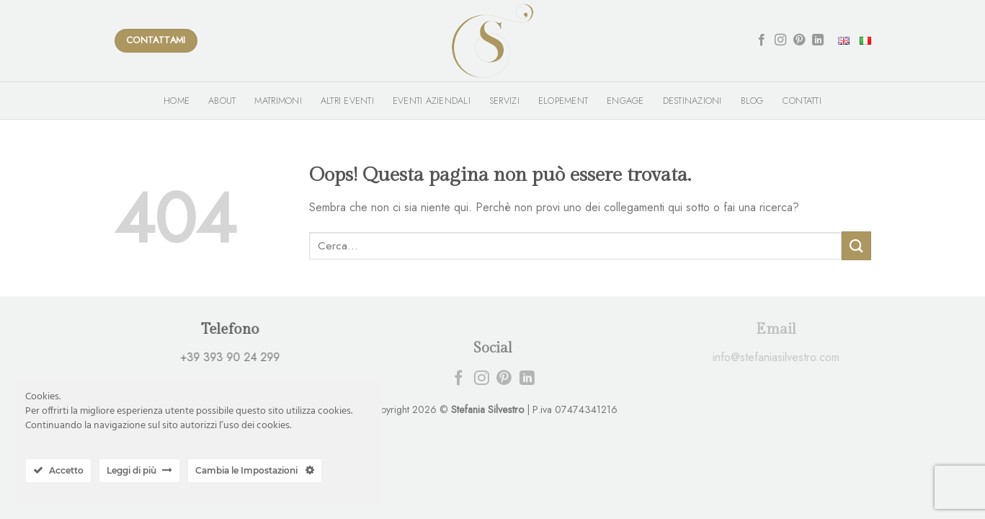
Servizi (504, 100)
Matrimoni (277, 100)
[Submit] (856, 245)
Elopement (563, 100)
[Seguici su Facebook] (761, 40)
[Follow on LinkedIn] (818, 40)
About (222, 100)
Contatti (802, 100)
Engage (625, 100)
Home (177, 100)
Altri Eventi (347, 100)
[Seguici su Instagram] (780, 40)
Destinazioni (692, 100)
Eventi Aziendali (432, 100)
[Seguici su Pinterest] (799, 40)
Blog (752, 100)
